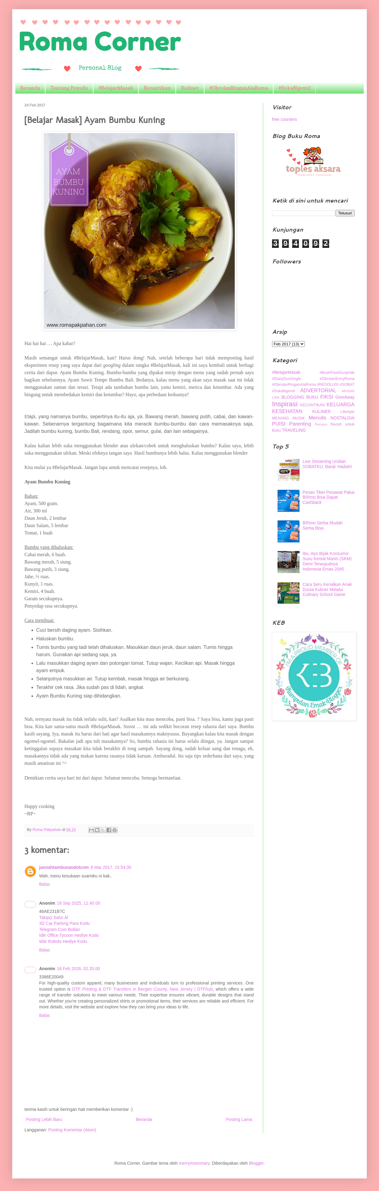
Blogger (256, 1163)
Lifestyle (347, 412)
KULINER (321, 411)
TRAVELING (294, 430)
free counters (284, 119)
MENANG (280, 418)
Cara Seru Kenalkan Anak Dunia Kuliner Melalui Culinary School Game (327, 589)
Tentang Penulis (69, 88)
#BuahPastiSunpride (337, 372)
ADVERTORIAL (318, 390)
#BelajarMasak (115, 88)
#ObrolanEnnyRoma (337, 379)
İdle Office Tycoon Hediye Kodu (69, 935)
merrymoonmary (194, 1163)
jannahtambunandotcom (64, 867)
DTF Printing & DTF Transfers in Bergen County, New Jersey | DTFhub (142, 989)
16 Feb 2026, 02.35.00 (78, 968)
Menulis (317, 418)
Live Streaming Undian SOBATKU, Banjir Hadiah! (327, 464)
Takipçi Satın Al (53, 917)
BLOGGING (292, 397)
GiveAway (345, 397)
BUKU (312, 397)
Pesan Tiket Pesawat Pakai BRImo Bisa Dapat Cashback (329, 497)
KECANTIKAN (312, 405)
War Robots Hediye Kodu (63, 941)
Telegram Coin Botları (59, 929)
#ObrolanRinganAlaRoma (238, 88)
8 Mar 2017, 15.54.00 (111, 867)
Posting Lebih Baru (44, 1119)
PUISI (278, 424)
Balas (44, 884)
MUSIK (299, 418)
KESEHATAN (287, 411)
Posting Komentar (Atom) (72, 1129)
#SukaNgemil (294, 88)
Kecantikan (157, 88)
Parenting (300, 424)
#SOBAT (347, 384)
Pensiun (321, 424)
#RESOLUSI (328, 384)
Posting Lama (239, 1119)
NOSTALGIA (342, 417)
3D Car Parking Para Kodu (64, 923)
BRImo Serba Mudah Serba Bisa (323, 525)
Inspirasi (284, 404)
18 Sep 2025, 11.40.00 (78, 903)
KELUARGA (341, 405)
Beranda (30, 88)
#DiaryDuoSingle (286, 379)
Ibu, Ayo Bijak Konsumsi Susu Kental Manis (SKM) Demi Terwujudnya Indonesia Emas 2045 (327, 561)
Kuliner (190, 88)
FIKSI (326, 397)
